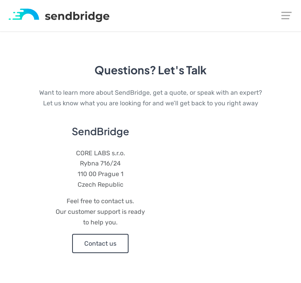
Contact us (100, 243)
